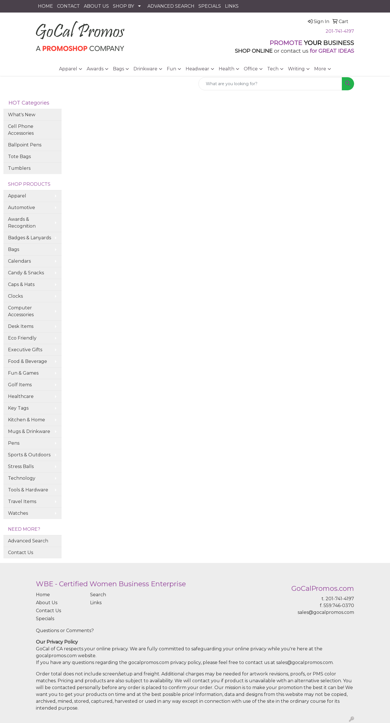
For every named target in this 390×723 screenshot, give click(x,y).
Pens (13, 443)
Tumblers (19, 168)
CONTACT (68, 6)
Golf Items (20, 384)
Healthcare (21, 396)
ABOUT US (96, 6)
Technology (21, 478)
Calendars (19, 261)
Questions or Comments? (65, 630)
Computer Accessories (21, 311)
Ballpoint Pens (24, 145)
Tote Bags (19, 156)
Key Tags (18, 408)
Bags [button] (118, 69)
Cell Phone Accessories (21, 130)
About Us (46, 602)
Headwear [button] (197, 69)
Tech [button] (273, 69)
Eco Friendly (22, 338)
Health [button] (226, 69)
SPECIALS (209, 6)
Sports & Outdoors (29, 455)
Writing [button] (296, 69)
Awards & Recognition (22, 223)
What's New (21, 114)
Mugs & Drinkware (29, 431)
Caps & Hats (21, 284)
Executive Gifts (25, 349)
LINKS (232, 6)
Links (95, 602)
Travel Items (22, 501)
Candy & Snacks (26, 272)
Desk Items (20, 326)
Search (98, 594)
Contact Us (20, 552)
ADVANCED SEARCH (170, 6)
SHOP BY (123, 6)
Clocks (15, 296)
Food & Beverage (27, 361)
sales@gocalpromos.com (326, 612)
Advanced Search (28, 541)
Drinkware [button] (145, 69)
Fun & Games (23, 373)
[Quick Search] (270, 83)
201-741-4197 (340, 31)
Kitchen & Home (26, 419)
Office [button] (251, 69)
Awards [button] (95, 69)
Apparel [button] (68, 69)
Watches (18, 513)
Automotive (21, 207)
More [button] (320, 69)
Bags (13, 249)
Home (43, 594)
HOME (45, 6)
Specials (45, 618)
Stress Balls (21, 466)
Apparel (17, 196)
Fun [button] (171, 69)
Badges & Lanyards (29, 237)
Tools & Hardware (28, 490)
